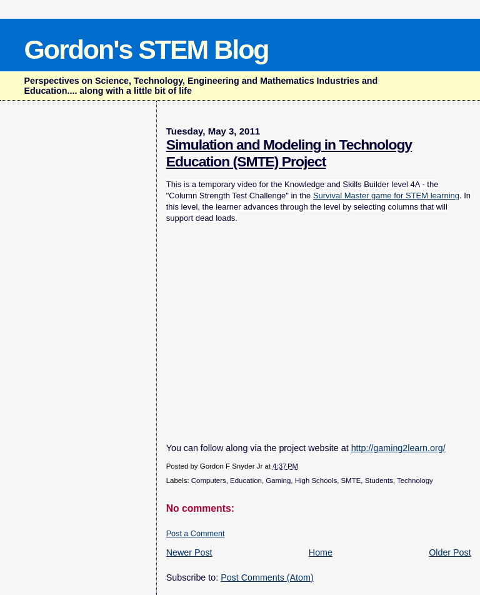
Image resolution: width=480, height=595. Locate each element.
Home (320, 552)
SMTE (351, 480)
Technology (415, 480)
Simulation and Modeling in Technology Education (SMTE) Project (289, 153)
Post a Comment (195, 533)
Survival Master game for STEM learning (386, 195)
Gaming (278, 480)
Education (246, 480)
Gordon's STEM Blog (146, 49)
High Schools (316, 480)
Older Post (450, 552)
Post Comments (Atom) (267, 577)
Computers (208, 480)
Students (379, 480)
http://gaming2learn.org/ (398, 448)
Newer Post (189, 552)
